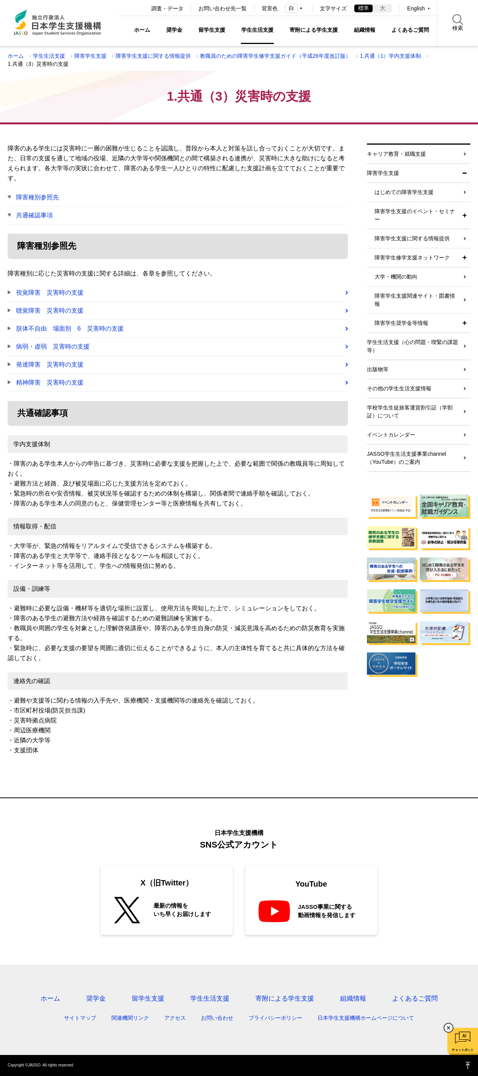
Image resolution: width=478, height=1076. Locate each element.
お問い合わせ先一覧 (222, 8)
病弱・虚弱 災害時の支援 (53, 346)
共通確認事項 (34, 215)
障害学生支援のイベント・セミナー (415, 215)
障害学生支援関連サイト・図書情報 (415, 300)
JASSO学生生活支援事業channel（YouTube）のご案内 (406, 458)
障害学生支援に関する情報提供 (153, 56)
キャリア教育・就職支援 (396, 154)
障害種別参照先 (37, 197)
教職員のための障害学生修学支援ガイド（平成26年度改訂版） (275, 56)
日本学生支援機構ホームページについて (366, 1018)
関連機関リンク (130, 1018)
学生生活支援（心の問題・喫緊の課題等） (412, 346)
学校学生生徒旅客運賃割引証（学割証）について (410, 411)
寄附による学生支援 (314, 30)
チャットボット (462, 1050)
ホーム (142, 30)
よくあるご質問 (410, 30)
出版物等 (377, 369)
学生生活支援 (257, 30)
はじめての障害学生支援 (404, 192)
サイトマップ (80, 1018)
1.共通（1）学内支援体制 (390, 56)
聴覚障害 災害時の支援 (49, 310)
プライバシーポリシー (275, 1018)
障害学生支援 (90, 56)
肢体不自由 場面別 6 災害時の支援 (70, 328)
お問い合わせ (217, 1018)
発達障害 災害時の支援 (49, 364)
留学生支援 (211, 30)
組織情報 (364, 30)
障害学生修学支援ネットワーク (412, 257)
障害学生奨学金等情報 (401, 323)
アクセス (175, 1018)
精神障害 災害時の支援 (49, 382)
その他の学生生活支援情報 (399, 388)
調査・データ (167, 8)
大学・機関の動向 (396, 277)
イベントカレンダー (391, 435)
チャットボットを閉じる (448, 1027)
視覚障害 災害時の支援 (49, 292)
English (416, 8)
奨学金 (174, 30)
